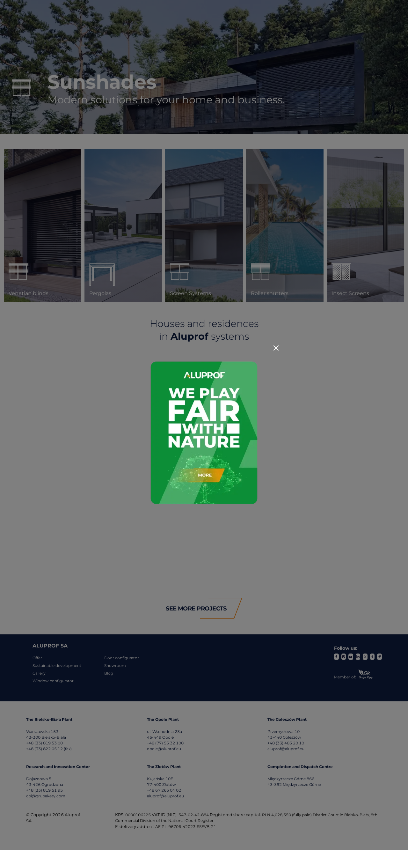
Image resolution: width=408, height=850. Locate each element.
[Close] (276, 348)
